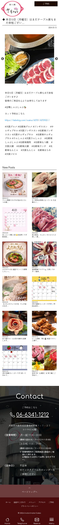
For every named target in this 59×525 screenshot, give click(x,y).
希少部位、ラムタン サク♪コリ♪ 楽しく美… (44, 222)
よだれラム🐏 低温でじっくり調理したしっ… (14, 257)
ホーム (8, 502)
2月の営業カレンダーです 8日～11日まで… (14, 360)
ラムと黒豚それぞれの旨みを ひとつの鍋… (14, 187)
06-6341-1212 (29, 415)
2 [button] (32, 84)
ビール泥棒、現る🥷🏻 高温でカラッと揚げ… (44, 326)
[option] (29, 59)
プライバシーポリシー (29, 506)
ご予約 (46, 3)
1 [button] (27, 84)
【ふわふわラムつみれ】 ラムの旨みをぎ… (14, 291)
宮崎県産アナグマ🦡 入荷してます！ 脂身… (44, 257)
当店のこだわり (20, 502)
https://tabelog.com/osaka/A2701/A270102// (27, 120)
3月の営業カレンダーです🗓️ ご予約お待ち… (44, 291)
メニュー (32, 502)
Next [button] (56, 58)
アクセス (42, 502)
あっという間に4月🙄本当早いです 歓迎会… (14, 222)
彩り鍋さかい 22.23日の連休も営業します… (14, 326)
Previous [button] (2, 58)
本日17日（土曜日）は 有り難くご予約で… (44, 360)
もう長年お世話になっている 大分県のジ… (44, 187)
